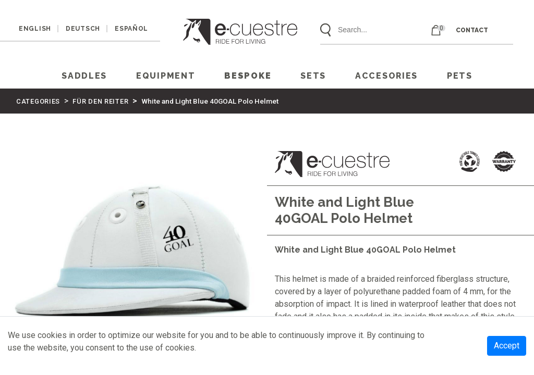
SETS (313, 76)
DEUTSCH (83, 28)
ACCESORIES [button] (386, 76)
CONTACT (472, 30)
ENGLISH (35, 28)
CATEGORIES (38, 101)
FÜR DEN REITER (100, 101)
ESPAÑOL (131, 28)
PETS (459, 76)
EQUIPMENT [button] (165, 76)
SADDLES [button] (84, 76)
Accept (506, 346)
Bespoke (247, 76)
